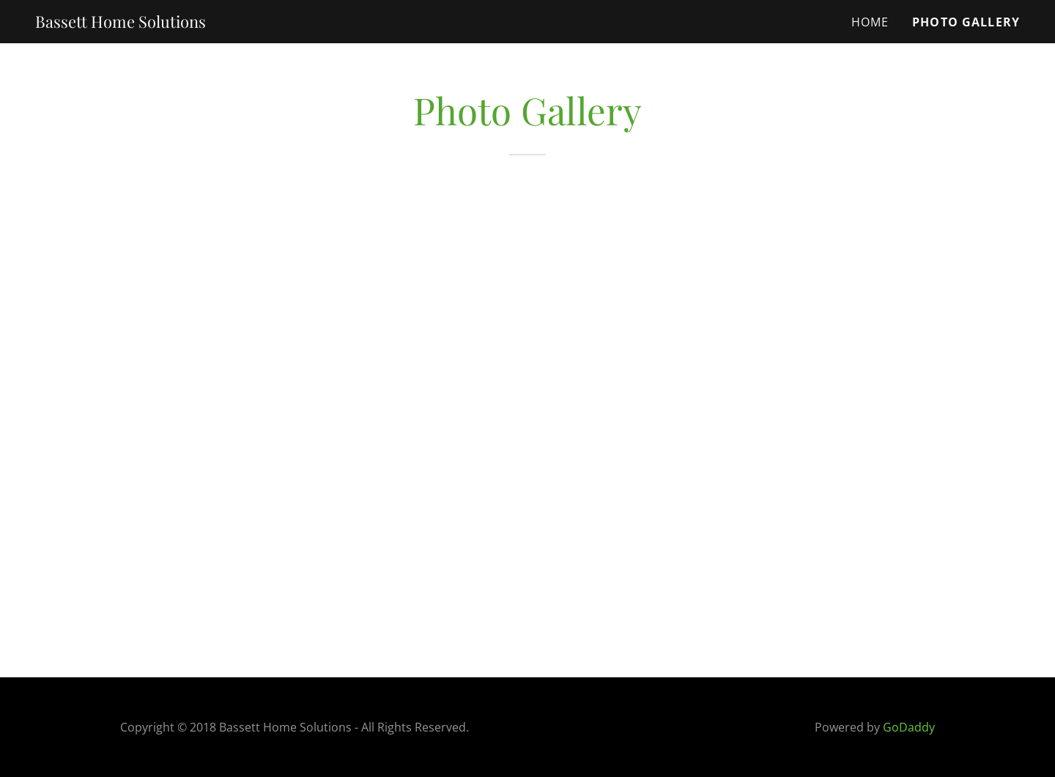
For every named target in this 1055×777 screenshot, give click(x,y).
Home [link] (870, 22)
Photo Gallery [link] (966, 22)
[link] (120, 23)
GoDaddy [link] (909, 727)
